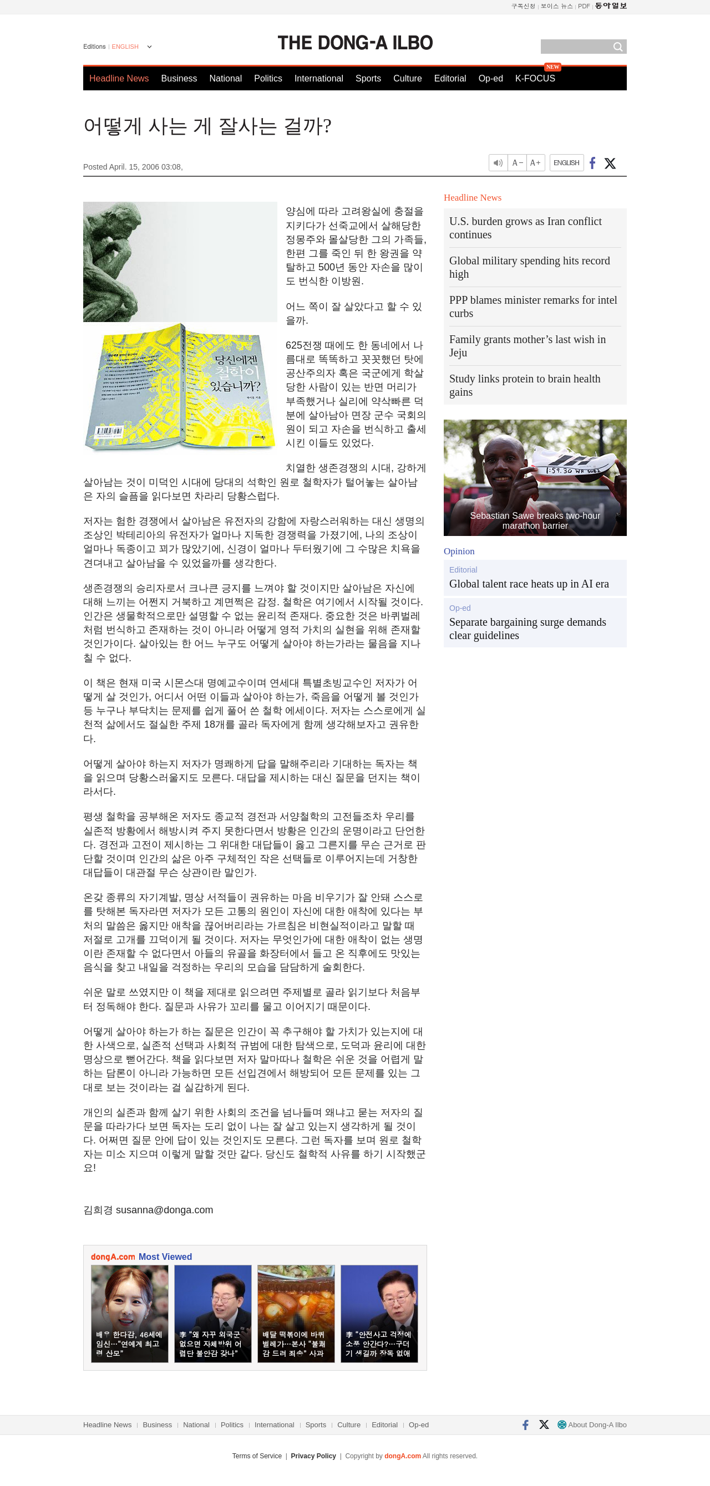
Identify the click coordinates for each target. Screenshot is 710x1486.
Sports (368, 78)
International (319, 78)
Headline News (119, 78)
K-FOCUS (535, 78)
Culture (407, 78)
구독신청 (523, 6)
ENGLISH (125, 46)
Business (179, 78)
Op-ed (491, 78)
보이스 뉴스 (557, 6)
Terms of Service (257, 1456)
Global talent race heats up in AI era (529, 584)
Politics (268, 78)
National (226, 78)
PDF (584, 6)
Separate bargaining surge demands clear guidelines (527, 628)
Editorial (450, 78)
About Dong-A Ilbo (592, 1425)
